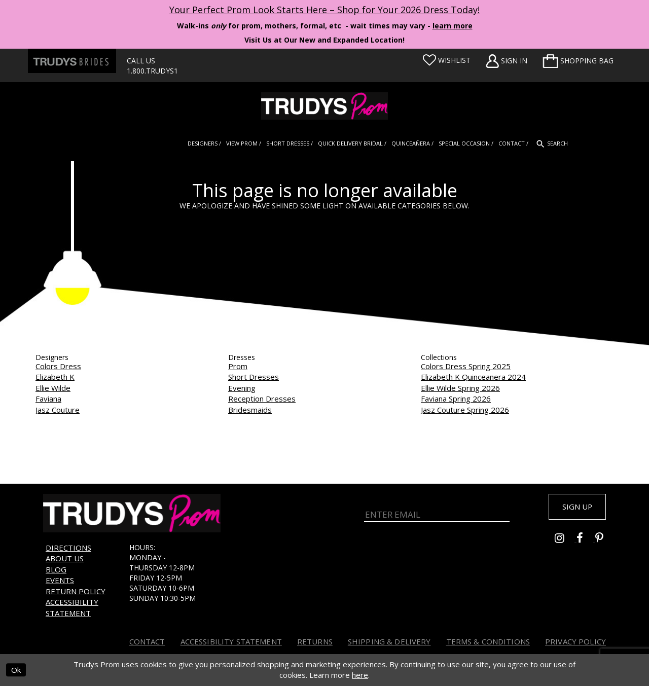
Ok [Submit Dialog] (16, 670)
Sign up (574, 507)
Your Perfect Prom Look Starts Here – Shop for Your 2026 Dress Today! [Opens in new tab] (324, 10)
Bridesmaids (250, 410)
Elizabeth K (55, 377)
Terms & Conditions (488, 641)
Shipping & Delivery (389, 641)
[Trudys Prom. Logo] (324, 106)
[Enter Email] (437, 514)
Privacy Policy (575, 641)
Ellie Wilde (52, 388)
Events (60, 580)
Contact (147, 641)
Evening (242, 388)
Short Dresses (253, 377)
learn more (452, 25)
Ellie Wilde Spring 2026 (460, 388)
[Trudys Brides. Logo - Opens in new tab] (72, 61)
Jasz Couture (57, 410)
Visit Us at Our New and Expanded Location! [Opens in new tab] (324, 40)
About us (65, 558)
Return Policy (75, 591)
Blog (56, 569)
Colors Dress (58, 366)
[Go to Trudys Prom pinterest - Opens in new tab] (604, 541)
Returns (315, 641)
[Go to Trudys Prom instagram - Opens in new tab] (565, 541)
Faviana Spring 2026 (456, 398)
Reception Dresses (262, 398)
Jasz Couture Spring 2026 (465, 410)
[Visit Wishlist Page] (446, 60)
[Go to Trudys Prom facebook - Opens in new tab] (585, 541)
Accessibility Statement (72, 607)
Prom (237, 366)
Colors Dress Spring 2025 (466, 366)
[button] (578, 60)
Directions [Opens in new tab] (68, 548)
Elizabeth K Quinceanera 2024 (473, 377)
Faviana (48, 398)
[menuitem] (578, 60)
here (360, 675)
